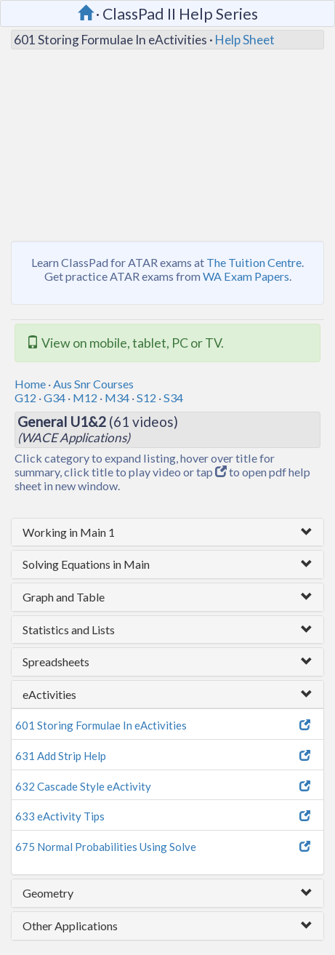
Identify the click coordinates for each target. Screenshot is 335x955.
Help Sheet (245, 39)
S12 (146, 397)
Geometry (48, 893)
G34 (54, 397)
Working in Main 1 (69, 532)
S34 (173, 397)
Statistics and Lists (69, 629)
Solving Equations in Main (86, 564)
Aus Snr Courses (93, 384)
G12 (25, 397)
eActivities (49, 694)
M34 (117, 397)
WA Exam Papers (246, 276)
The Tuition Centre (254, 262)
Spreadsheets (56, 661)
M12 (85, 397)
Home (30, 384)
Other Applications (70, 925)
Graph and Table (64, 597)
